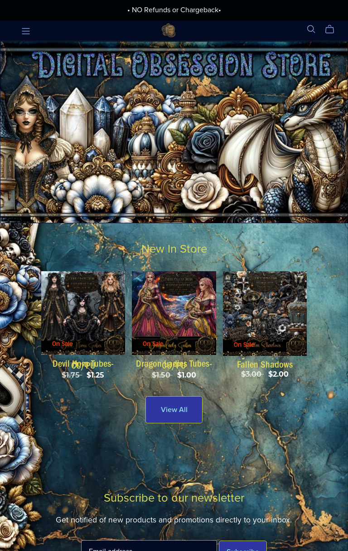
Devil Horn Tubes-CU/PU (83, 364)
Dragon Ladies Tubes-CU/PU (174, 364)
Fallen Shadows (265, 364)
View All (174, 409)
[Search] (311, 29)
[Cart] (333, 29)
